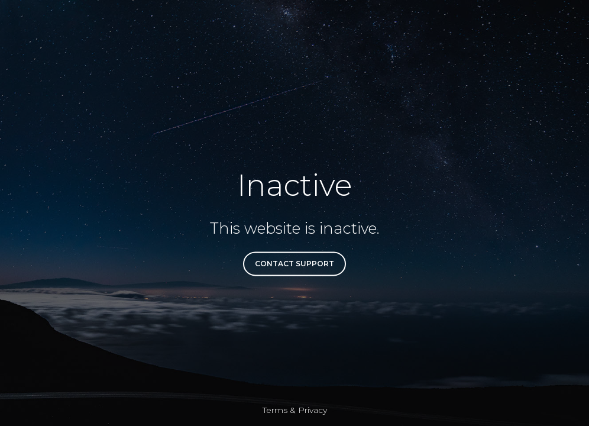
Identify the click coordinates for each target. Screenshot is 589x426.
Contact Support (294, 264)
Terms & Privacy (295, 410)
